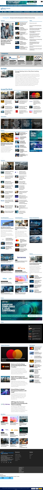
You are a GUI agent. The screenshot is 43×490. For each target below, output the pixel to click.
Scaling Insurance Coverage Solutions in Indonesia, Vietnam (9, 107)
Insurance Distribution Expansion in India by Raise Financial (9, 177)
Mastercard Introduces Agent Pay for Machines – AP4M (23, 241)
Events (33, 11)
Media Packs (20, 5)
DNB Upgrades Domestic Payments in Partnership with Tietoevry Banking (19, 403)
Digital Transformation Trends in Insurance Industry (23, 192)
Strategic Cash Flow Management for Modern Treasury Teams (23, 17)
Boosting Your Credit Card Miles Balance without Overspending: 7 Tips (23, 446)
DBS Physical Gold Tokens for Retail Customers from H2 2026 (7, 144)
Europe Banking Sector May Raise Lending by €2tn (27, 71)
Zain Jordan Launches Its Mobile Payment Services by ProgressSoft (13, 62)
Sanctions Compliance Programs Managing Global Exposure (38, 277)
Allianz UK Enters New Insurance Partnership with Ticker (9, 201)
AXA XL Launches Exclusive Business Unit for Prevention (22, 172)
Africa (16, 260)
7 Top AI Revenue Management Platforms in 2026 (13, 445)
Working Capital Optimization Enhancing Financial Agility (24, 33)
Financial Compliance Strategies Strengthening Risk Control (23, 151)
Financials (2, 421)
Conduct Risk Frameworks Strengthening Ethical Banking (23, 142)
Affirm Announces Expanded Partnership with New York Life (23, 196)
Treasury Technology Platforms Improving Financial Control (24, 29)
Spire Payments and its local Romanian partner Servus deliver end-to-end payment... (5, 63)
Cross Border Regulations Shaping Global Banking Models (24, 155)
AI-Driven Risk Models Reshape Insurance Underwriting (9, 196)
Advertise (11, 5)
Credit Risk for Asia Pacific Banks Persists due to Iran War (5, 445)
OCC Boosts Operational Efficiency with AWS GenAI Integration (35, 240)
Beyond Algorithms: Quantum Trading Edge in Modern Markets (35, 232)
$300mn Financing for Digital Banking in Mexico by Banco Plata (21, 272)
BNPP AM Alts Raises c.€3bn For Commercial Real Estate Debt (23, 434)
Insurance (21, 421)
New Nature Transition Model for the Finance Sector (7, 228)
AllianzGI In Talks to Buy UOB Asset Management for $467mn (9, 247)
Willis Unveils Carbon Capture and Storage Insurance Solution (20, 167)
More (37, 11)
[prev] (38, 17)
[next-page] (2, 158)
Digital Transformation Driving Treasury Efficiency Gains (23, 43)
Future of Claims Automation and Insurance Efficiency (23, 182)
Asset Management (23, 432)
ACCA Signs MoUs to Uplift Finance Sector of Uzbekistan (23, 111)
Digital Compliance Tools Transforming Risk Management (7, 293)
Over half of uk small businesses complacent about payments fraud (29, 62)
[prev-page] (1, 158)
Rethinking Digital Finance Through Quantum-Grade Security (34, 43)
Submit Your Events (17, 459)
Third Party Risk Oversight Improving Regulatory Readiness (37, 371)
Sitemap (30, 455)
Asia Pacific (3, 443)
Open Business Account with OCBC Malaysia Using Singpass (23, 102)
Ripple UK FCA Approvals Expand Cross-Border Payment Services (19, 378)
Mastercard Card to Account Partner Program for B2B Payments (35, 96)
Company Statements (18, 11)
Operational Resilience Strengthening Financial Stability (23, 146)
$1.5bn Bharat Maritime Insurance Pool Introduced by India (9, 172)
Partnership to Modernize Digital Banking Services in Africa (21, 261)
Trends (10, 11)
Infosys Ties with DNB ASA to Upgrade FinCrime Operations (6, 283)
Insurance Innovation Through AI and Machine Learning (9, 187)
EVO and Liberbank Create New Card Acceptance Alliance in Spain (21, 62)
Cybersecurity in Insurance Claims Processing (22, 212)
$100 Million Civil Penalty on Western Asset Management (37, 107)
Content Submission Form (18, 456)
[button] (41, 11)
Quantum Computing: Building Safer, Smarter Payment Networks (24, 47)
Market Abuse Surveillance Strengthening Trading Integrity (37, 381)
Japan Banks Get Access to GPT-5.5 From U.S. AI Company (37, 111)
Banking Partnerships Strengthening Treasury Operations (24, 38)
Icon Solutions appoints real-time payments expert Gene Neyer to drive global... (38, 63)
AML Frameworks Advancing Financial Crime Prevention (20, 293)
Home (9, 5)
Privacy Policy (31, 454)
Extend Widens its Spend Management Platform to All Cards (18, 391)
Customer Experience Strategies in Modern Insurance (9, 192)
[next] (39, 17)
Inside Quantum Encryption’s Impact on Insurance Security (9, 182)
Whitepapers (27, 11)
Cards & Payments (13, 60)
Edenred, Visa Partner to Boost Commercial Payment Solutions (9, 206)
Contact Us (16, 460)
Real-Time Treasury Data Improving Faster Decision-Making (23, 24)
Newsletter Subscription (18, 455)
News (5, 11)
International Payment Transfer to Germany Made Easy (7, 96)
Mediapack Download (17, 454)
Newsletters (15, 5)
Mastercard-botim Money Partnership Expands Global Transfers (23, 250)
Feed (30, 456)
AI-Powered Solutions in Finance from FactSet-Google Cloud (7, 261)
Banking (3, 60)
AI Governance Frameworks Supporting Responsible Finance (38, 376)
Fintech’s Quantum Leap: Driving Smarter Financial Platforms (35, 224)
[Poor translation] (9, 478)
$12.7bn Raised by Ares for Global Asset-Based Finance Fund (9, 239)
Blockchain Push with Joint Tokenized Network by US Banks (23, 107)
